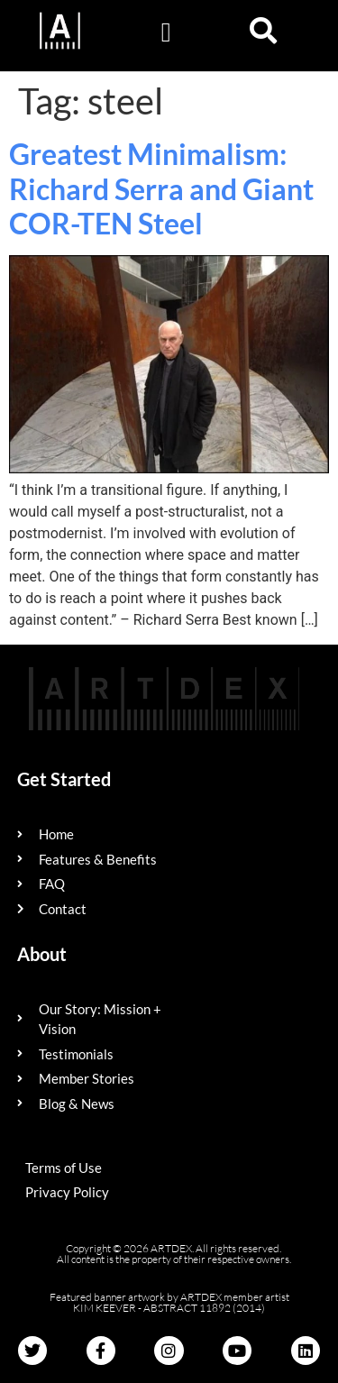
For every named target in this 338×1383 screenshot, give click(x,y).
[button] (166, 32)
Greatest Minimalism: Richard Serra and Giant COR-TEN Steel (161, 188)
